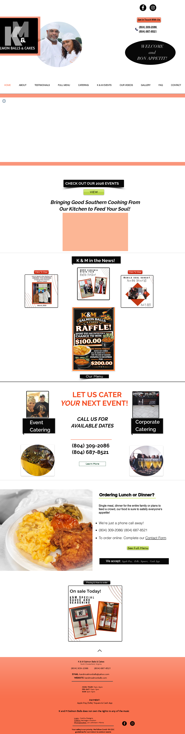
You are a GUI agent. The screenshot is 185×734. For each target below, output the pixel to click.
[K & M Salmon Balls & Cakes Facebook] (143, 7)
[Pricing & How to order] (97, 582)
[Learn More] (92, 464)
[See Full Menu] (138, 548)
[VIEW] (94, 192)
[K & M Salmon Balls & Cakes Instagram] (153, 7)
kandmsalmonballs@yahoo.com (94, 674)
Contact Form (155, 538)
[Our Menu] (94, 376)
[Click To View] (41, 272)
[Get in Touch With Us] (149, 19)
